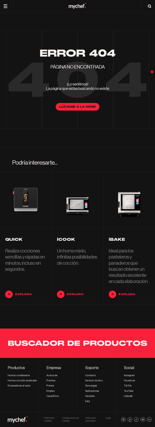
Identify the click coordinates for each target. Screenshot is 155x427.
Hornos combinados (19, 375)
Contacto (90, 375)
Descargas (91, 385)
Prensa (50, 385)
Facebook (129, 380)
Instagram (129, 375)
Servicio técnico (94, 380)
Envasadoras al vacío (19, 385)
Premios (50, 380)
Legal (108, 418)
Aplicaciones (92, 391)
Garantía (90, 396)
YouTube (129, 391)
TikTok (128, 385)
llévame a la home (77, 106)
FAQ (87, 401)
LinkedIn (128, 396)
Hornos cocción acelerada (22, 380)
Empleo (50, 391)
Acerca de (52, 375)
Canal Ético (52, 396)
